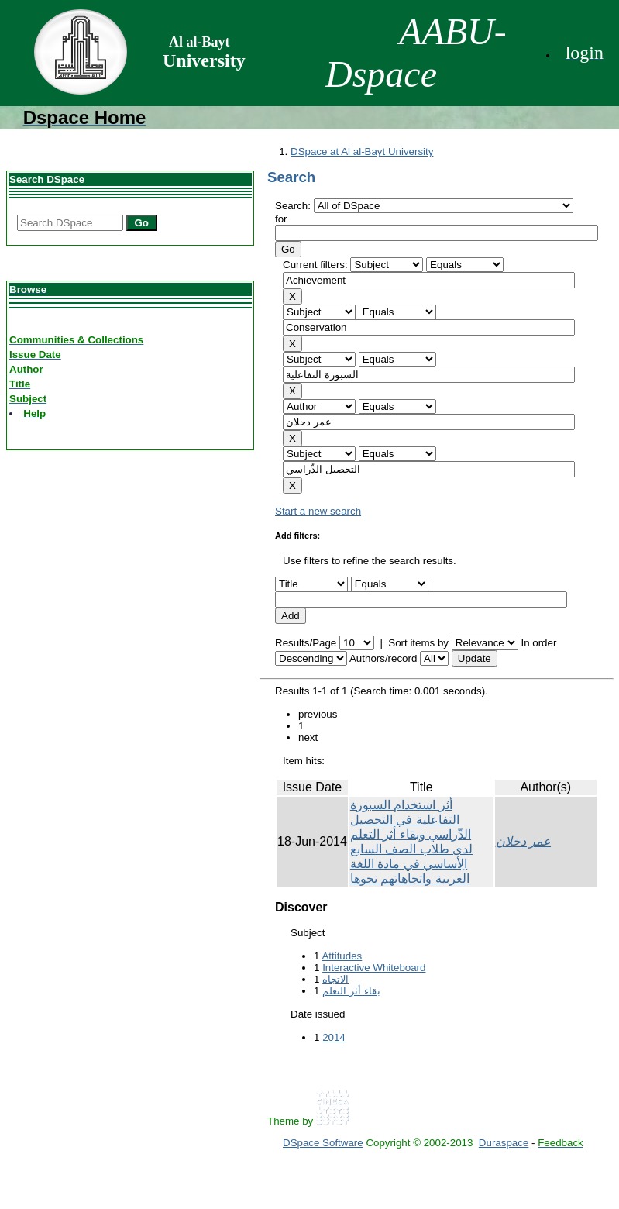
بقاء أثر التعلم (351, 991)
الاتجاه (335, 979)
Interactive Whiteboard (373, 967)
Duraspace (503, 1143)
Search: (294, 206)
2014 (334, 1037)
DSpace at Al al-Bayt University (362, 151)
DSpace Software (323, 1143)
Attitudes (342, 956)
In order (538, 643)
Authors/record (383, 658)
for (281, 219)
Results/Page (305, 643)
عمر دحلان (523, 841)
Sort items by (418, 643)
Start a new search (318, 511)
